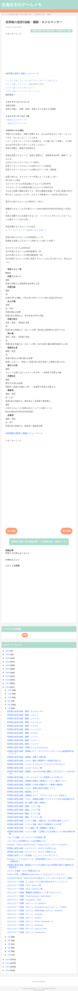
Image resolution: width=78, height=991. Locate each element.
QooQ (43, 990)
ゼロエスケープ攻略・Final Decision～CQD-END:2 (29, 896)
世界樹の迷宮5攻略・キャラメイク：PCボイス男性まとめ (31, 852)
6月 (9, 937)
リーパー (45, 81)
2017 (7, 683)
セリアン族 (11, 88)
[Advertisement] (39, 52)
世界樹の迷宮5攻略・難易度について (22, 792)
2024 (7, 658)
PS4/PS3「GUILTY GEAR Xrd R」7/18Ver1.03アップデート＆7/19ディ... (38, 845)
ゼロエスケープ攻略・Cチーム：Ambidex (25, 914)
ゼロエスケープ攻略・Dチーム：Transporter (26, 932)
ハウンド (30, 88)
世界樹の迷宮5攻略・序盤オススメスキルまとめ (27, 747)
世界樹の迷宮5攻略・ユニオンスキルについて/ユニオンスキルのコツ (36, 764)
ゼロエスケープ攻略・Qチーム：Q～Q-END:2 (26, 903)
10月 (10, 697)
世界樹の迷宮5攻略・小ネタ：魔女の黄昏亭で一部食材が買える (34, 761)
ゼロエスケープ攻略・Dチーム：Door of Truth (27, 929)
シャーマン (35, 91)
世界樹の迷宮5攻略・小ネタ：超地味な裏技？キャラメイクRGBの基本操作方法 (40, 799)
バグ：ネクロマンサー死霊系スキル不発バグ (27, 230)
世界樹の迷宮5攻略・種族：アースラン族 (24, 817)
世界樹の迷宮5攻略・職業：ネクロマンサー (25, 711)
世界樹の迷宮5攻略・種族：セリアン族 (23, 813)
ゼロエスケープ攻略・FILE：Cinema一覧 (25, 889)
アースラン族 (12, 81)
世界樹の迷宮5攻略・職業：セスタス (22, 733)
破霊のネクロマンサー (17, 120)
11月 (10, 694)
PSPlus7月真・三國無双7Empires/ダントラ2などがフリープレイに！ (36, 874)
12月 (10, 690)
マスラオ (22, 88)
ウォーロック (24, 84)
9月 (9, 701)
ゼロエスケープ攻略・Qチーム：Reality (24, 918)
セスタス (53, 81)
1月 (9, 955)
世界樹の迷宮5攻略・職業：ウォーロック (24, 722)
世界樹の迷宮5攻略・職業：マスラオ (22, 726)
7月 (9, 708)
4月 (9, 944)
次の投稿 (11, 531)
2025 (7, 654)
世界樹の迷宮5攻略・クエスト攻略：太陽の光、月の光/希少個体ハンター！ (39, 821)
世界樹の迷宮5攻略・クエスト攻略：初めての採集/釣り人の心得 (34, 824)
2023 (7, 662)
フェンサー (25, 81)
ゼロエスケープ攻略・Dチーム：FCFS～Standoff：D (30, 921)
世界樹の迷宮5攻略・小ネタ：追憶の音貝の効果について (31, 788)
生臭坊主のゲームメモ (22, 4)
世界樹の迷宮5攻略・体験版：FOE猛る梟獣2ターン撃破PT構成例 (35, 785)
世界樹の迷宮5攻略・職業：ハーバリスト (24, 729)
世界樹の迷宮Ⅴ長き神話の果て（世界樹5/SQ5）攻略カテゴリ (39, 542)
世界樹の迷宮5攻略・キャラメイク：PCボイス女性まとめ (31, 848)
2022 (7, 665)
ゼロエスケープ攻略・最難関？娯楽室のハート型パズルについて (34, 892)
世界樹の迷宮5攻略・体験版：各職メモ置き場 (26, 757)
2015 (7, 959)
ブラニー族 (11, 91)
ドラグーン (35, 81)
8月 (9, 705)
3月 (9, 948)
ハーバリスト (24, 91)
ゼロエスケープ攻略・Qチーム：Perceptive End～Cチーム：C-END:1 (37, 907)
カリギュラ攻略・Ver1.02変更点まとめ (23, 871)
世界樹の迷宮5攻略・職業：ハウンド (22, 715)
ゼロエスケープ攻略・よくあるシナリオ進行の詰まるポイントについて (37, 882)
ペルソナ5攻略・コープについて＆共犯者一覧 (26, 837)
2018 (7, 680)
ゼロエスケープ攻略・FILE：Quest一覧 (24, 885)
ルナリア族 (11, 84)
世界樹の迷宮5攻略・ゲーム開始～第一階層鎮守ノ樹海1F (31, 828)
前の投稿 (67, 531)
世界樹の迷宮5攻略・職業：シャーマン (23, 719)
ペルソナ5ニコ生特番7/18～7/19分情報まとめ (26, 841)
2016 (7, 687)
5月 (9, 940)
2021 (7, 669)
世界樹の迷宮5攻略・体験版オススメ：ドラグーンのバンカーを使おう (36, 795)
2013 (7, 967)
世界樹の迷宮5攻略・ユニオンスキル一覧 (24, 768)
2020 (7, 673)
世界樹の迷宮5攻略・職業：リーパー (22, 737)
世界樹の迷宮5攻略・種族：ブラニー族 (23, 806)
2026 (7, 651)
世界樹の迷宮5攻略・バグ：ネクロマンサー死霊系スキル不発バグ (35, 777)
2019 (7, 676)
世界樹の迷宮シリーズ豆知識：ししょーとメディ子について (32, 855)
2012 (7, 970)
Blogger (42, 981)
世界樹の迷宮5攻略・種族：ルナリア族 (23, 810)
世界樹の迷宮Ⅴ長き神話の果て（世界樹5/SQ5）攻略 (51, 31)
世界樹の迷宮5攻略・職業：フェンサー (23, 744)
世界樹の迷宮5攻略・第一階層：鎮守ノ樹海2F (26, 803)
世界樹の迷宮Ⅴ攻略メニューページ (23, 73)
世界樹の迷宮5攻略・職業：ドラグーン (23, 740)
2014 (7, 963)
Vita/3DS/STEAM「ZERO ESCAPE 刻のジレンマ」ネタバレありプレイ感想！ (40, 878)
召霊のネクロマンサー (17, 123)
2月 (9, 951)
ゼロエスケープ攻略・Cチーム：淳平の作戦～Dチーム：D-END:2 (35, 911)
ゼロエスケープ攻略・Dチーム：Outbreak (25, 925)
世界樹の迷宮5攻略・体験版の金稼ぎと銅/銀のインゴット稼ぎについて (37, 781)
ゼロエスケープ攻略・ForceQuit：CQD (24, 900)
